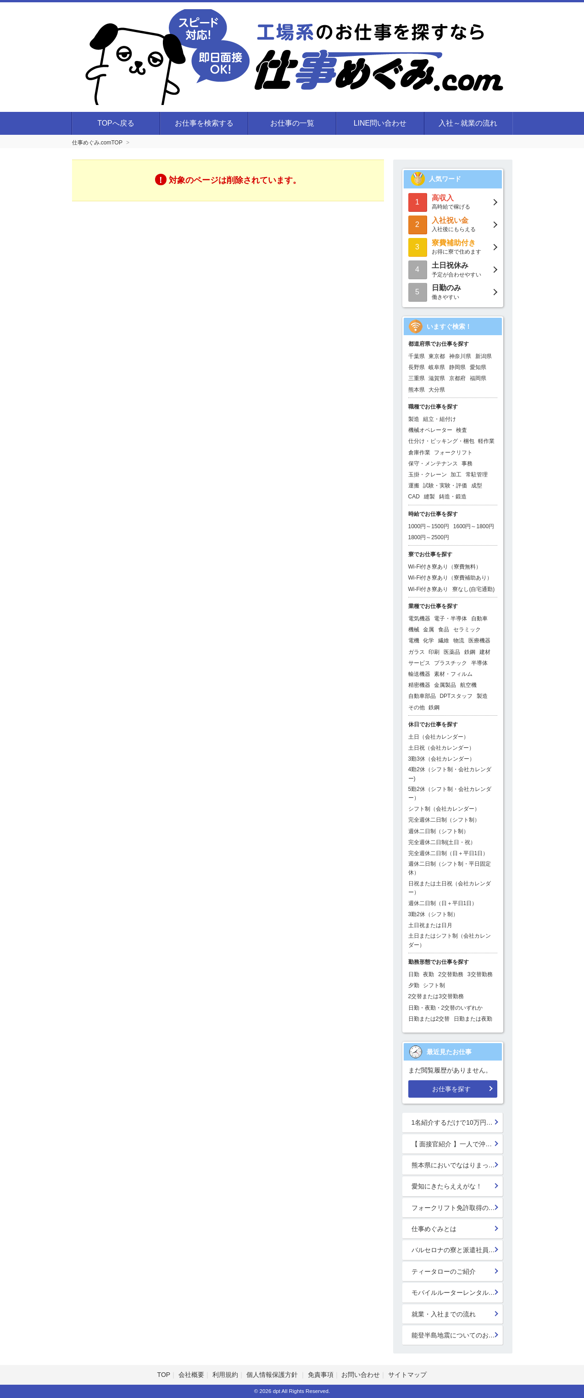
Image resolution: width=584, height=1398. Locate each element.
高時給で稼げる (452, 201)
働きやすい (452, 291)
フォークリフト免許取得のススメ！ (457, 1207)
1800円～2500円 (428, 537)
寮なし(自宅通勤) (473, 589)
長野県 (416, 367)
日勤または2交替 (429, 1019)
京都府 (457, 378)
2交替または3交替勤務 (436, 996)
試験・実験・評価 (445, 485)
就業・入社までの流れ (444, 1314)
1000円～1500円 (428, 526)
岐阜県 (436, 367)
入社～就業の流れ (468, 123)
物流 (458, 640)
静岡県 (457, 367)
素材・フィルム (453, 674)
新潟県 (483, 356)
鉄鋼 (469, 652)
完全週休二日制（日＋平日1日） (448, 853)
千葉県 (416, 356)
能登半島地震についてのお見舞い (457, 1335)
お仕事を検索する (204, 123)
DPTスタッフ (456, 696)
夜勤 (428, 974)
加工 (456, 474)
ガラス (416, 652)
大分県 (436, 390)
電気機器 (419, 618)
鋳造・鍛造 (453, 496)
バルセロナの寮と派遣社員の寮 (456, 1250)
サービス (419, 663)
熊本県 (416, 390)
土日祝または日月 (430, 925)
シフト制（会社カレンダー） (444, 809)
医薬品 (452, 652)
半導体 (479, 663)
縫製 (429, 496)
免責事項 (321, 1374)
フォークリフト (453, 452)
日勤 (413, 974)
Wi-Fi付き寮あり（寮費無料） (445, 567)
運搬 (413, 485)
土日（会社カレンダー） (438, 737)
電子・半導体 (450, 618)
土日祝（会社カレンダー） (441, 748)
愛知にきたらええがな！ (447, 1186)
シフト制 (434, 985)
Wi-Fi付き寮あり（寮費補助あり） (450, 578)
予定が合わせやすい (452, 268)
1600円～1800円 (473, 526)
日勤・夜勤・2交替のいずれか (445, 1008)
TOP (164, 1374)
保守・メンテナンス (433, 463)
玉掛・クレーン (427, 474)
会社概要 (191, 1374)
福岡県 (478, 378)
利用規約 (225, 1374)
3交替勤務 (480, 974)
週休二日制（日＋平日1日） (443, 903)
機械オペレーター (430, 430)
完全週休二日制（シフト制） (444, 820)
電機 (413, 640)
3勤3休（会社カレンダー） (441, 759)
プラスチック (450, 663)
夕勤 (413, 985)
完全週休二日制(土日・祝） (442, 842)
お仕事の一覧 (292, 123)
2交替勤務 (450, 974)
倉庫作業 (419, 452)
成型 (476, 485)
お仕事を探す (451, 1089)
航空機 (468, 685)
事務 (467, 463)
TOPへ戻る (115, 123)
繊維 (443, 640)
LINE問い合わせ (380, 123)
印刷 (433, 652)
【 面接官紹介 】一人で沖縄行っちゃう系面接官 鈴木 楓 (457, 1144)
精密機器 (419, 685)
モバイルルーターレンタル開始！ (457, 1292)
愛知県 (478, 367)
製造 (413, 419)
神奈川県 (460, 356)
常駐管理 (477, 474)
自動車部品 (422, 696)
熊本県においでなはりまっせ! (454, 1165)
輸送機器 (419, 674)
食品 (443, 629)
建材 (484, 652)
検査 (461, 430)
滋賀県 (436, 378)
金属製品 (445, 685)
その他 (416, 707)
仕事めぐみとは (434, 1228)
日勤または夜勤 (473, 1019)
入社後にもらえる (452, 224)
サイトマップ (407, 1374)
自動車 (479, 618)
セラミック (467, 629)
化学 (428, 640)
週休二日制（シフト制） (438, 831)
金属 (428, 629)
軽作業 (486, 441)
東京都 (436, 356)
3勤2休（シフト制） (433, 914)
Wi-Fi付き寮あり (428, 589)
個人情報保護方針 (273, 1374)
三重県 (416, 378)
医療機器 (479, 640)
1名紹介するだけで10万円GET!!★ (457, 1122)
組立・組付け (439, 419)
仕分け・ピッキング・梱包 (441, 441)
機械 (413, 629)
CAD (414, 496)
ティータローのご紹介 (444, 1271)
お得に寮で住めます (452, 246)
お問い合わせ (360, 1374)
